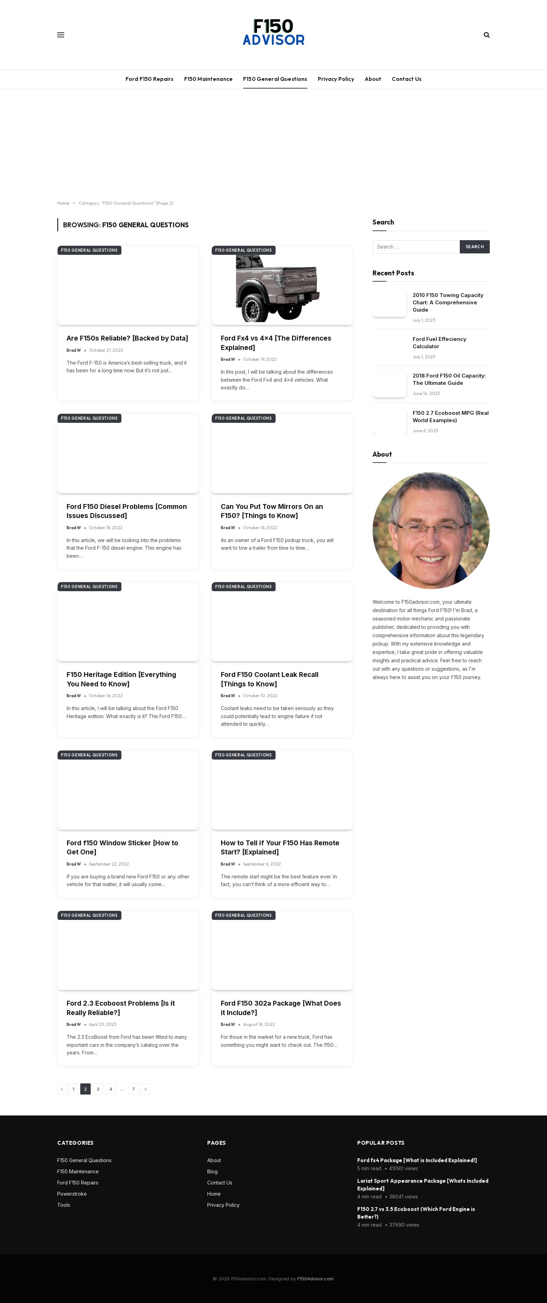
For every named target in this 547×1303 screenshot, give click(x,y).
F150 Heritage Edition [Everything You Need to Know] (121, 679)
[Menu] (60, 35)
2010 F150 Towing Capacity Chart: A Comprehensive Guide (448, 302)
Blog (212, 1171)
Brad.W (74, 349)
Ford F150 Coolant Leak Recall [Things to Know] (270, 679)
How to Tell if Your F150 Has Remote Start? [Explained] (280, 847)
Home (214, 1194)
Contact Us (406, 79)
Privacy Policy (336, 79)
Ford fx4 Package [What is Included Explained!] (417, 1160)
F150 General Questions (275, 79)
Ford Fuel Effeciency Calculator (439, 343)
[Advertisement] (273, 144)
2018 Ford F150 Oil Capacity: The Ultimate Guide (449, 379)
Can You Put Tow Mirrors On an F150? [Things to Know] (272, 511)
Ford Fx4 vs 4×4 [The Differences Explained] (276, 343)
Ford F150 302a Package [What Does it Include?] (281, 1008)
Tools (63, 1205)
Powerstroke (72, 1194)
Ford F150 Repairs (150, 79)
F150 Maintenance (208, 79)
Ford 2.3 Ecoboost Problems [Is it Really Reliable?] (121, 1008)
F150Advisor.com (315, 1278)
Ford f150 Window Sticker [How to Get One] (122, 847)
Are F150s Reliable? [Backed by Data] (127, 338)
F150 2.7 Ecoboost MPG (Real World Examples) (451, 417)
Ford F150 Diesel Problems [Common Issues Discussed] (127, 511)
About (373, 79)
